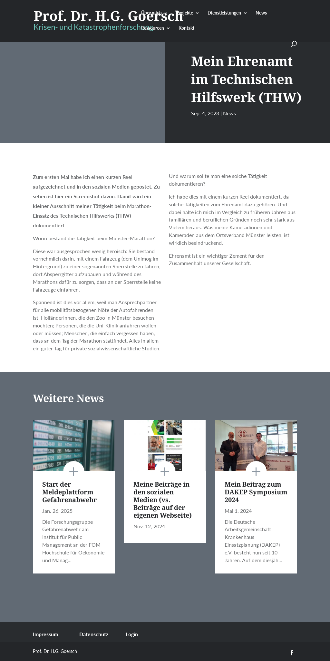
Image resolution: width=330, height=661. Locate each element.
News (261, 13)
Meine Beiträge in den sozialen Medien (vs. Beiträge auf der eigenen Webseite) (162, 500)
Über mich (151, 13)
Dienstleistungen (224, 13)
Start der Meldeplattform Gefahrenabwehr (69, 492)
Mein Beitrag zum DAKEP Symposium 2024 (256, 492)
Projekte (184, 13)
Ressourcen (152, 28)
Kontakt (186, 28)
